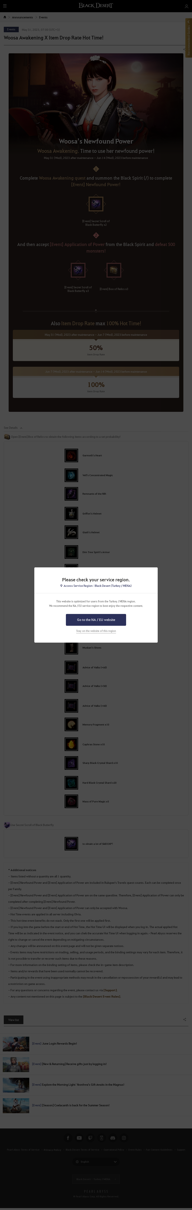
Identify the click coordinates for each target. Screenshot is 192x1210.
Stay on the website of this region (96, 631)
